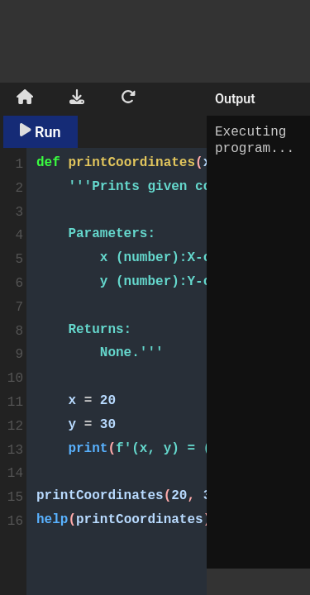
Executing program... (258, 342)
